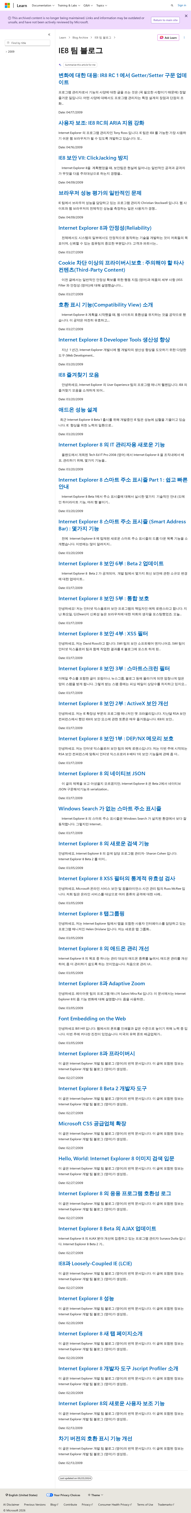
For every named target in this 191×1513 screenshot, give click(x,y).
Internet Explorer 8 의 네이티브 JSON (101, 773)
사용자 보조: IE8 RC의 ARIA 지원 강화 (101, 122)
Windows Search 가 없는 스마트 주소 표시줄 (109, 808)
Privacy (86, 1504)
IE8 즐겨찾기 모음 (78, 374)
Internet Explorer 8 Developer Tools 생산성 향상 (114, 339)
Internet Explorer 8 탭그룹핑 (91, 913)
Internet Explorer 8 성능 (86, 1298)
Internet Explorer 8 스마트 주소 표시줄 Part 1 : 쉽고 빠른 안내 (123, 483)
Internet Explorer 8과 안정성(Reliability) (105, 227)
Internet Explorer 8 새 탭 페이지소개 (100, 1333)
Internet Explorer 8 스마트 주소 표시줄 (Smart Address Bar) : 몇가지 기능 (122, 525)
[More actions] (184, 37)
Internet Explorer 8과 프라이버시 (96, 1053)
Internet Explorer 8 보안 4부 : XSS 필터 (103, 633)
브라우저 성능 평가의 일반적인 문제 (100, 192)
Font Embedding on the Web (92, 1018)
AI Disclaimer (11, 1504)
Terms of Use (145, 1504)
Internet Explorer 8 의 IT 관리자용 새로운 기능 (111, 444)
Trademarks (165, 1504)
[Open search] (172, 5)
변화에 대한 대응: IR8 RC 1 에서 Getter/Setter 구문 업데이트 (122, 78)
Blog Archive (80, 37)
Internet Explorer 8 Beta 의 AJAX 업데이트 (107, 1228)
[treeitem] (27, 51)
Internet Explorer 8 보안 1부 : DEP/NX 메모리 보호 (116, 738)
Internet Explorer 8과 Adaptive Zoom (101, 983)
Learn (62, 37)
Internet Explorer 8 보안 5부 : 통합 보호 (103, 598)
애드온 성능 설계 (77, 409)
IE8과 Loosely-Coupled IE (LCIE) (95, 1263)
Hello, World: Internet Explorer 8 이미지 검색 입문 (116, 1158)
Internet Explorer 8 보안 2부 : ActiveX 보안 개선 (113, 703)
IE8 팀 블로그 (103, 37)
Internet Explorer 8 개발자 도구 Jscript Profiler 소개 (118, 1368)
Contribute (70, 1504)
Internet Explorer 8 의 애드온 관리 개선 (103, 948)
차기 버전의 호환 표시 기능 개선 (95, 1438)
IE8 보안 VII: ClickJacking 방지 (93, 157)
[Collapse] (49, 34)
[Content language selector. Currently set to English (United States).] (21, 1495)
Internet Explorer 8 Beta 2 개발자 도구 (102, 1088)
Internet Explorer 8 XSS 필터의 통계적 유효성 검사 (116, 878)
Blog (53, 1504)
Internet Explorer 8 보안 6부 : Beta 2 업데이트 (111, 563)
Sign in (182, 5)
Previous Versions (35, 1504)
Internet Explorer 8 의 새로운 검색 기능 (103, 843)
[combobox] (27, 43)
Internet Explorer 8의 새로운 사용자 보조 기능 (111, 1403)
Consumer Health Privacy (113, 1504)
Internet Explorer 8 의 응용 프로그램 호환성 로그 (114, 1193)
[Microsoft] (7, 5)
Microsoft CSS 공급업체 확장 (92, 1123)
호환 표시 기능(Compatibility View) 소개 (105, 304)
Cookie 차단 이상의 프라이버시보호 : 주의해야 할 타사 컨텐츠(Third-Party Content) (121, 266)
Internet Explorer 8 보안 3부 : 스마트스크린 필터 (114, 668)
